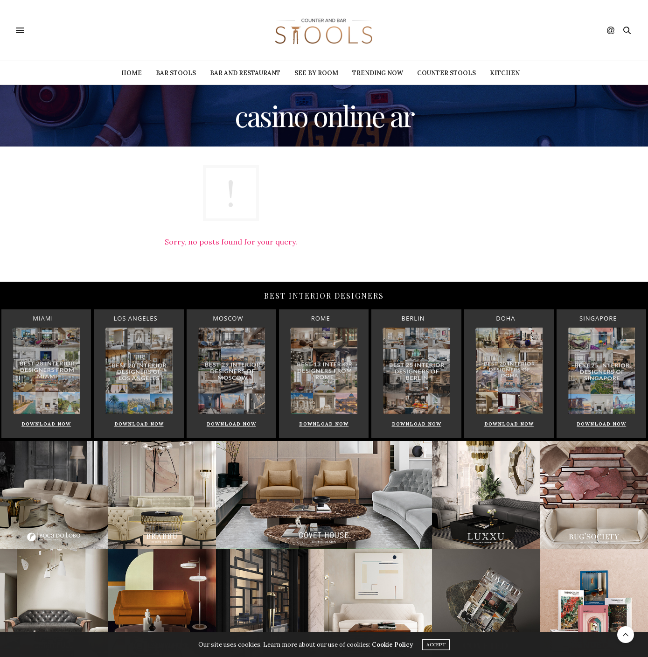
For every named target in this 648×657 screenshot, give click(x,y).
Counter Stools (446, 73)
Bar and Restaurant (245, 73)
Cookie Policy (392, 646)
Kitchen (505, 73)
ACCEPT (436, 646)
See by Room (316, 73)
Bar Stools (176, 73)
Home (131, 73)
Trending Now (377, 73)
